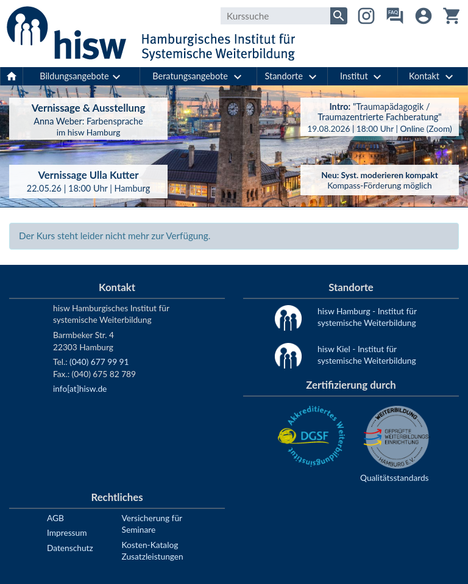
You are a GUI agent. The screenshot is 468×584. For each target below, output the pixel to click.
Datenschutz (70, 548)
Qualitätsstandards (394, 477)
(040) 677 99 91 (99, 361)
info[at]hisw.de (80, 388)
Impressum (67, 532)
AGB (55, 518)
